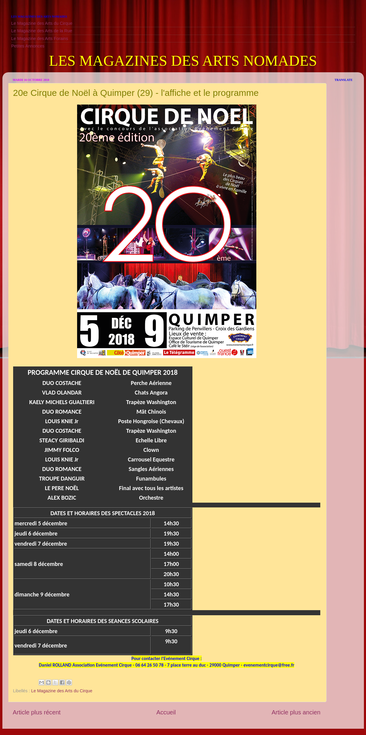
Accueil (166, 712)
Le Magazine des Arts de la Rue (41, 30)
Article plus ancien (296, 712)
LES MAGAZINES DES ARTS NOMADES (183, 60)
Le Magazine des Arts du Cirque (42, 23)
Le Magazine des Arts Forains (39, 38)
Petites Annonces (28, 46)
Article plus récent (37, 712)
